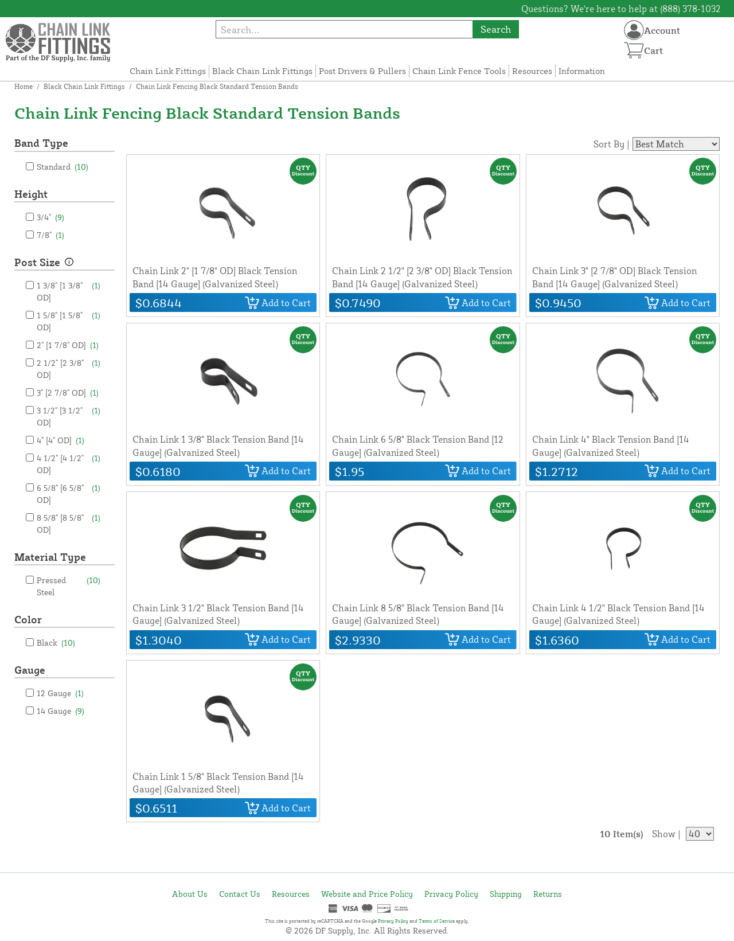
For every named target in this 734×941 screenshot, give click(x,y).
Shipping (506, 894)
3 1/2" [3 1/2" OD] (68, 415)
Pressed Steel (68, 585)
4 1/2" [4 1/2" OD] (68, 463)
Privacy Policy (451, 894)
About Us (190, 894)
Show (664, 834)
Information (582, 70)
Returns (547, 894)
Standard (62, 167)
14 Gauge (60, 711)
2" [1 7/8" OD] (68, 345)
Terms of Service (437, 921)
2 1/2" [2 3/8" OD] (68, 368)
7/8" (50, 235)
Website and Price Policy (367, 894)
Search (496, 29)
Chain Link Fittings (168, 70)
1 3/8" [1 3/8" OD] (68, 290)
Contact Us (239, 894)
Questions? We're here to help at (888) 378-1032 (621, 8)
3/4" (50, 217)
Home (23, 86)
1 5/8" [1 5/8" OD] (68, 320)
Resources (532, 70)
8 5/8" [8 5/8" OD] (68, 523)
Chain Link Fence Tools (459, 70)
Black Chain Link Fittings (262, 70)
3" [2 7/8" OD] (68, 392)
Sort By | (612, 144)
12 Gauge (60, 693)
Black (56, 643)
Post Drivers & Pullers (362, 70)
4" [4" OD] (60, 440)
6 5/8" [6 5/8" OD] (68, 493)
